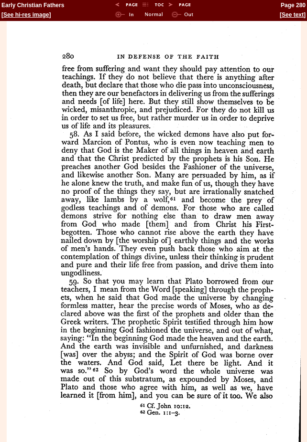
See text (293, 14)
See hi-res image (26, 14)
